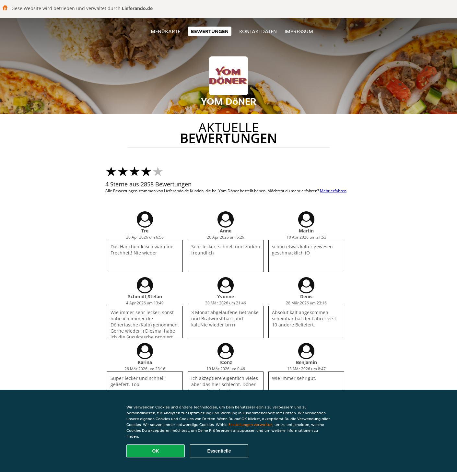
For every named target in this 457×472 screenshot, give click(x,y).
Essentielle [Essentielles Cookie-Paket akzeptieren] (219, 451)
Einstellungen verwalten (251, 424)
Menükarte (165, 31)
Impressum (299, 31)
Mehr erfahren (333, 191)
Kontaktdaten (258, 31)
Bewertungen (210, 31)
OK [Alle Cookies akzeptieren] (155, 451)
